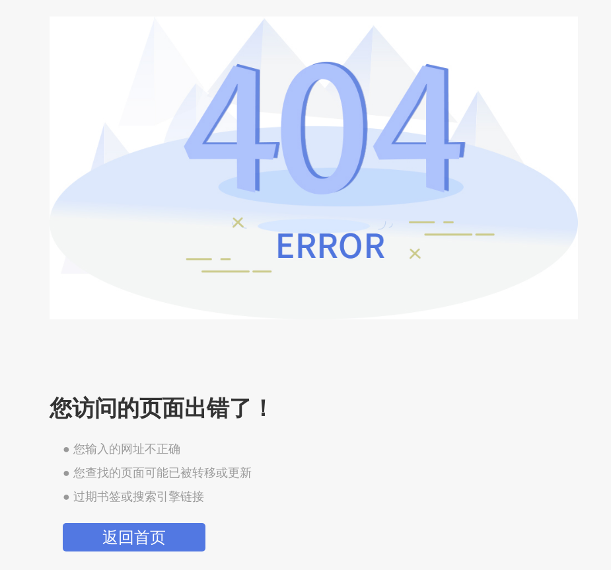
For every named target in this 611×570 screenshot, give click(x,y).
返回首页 (134, 537)
